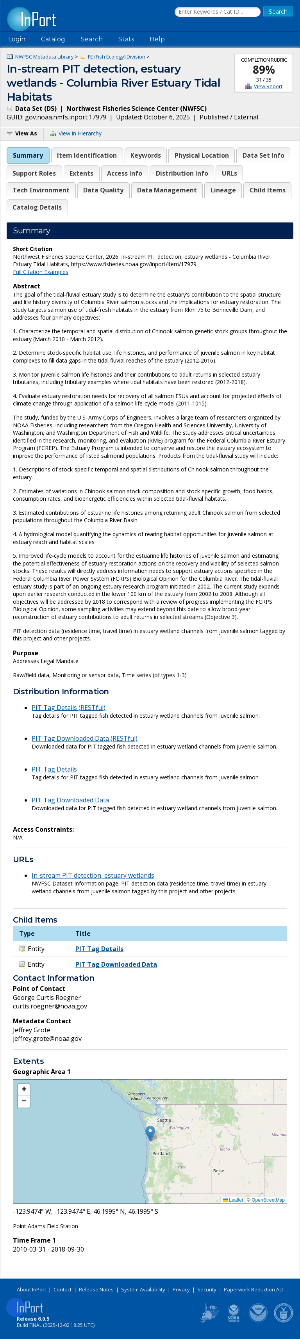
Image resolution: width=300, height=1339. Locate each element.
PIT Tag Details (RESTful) (68, 707)
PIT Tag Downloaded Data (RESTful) (85, 738)
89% (264, 69)
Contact (62, 1289)
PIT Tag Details (54, 769)
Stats (126, 39)
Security (206, 1289)
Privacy (181, 1289)
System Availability (143, 1289)
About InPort (31, 1289)
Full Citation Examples (40, 272)
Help (157, 39)
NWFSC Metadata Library (44, 56)
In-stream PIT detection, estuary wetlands (93, 875)
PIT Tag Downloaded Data (70, 800)
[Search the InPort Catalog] (218, 12)
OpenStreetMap (268, 1200)
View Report (268, 86)
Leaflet (233, 1200)
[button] (150, 1134)
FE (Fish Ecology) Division (116, 56)
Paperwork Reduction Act (253, 1289)
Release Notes (96, 1289)
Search (92, 39)
